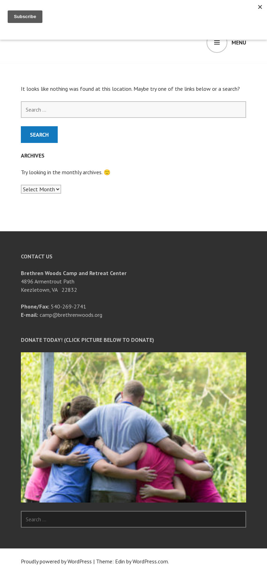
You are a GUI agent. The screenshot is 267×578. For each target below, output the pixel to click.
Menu (239, 42)
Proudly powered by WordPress (56, 561)
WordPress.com (150, 561)
